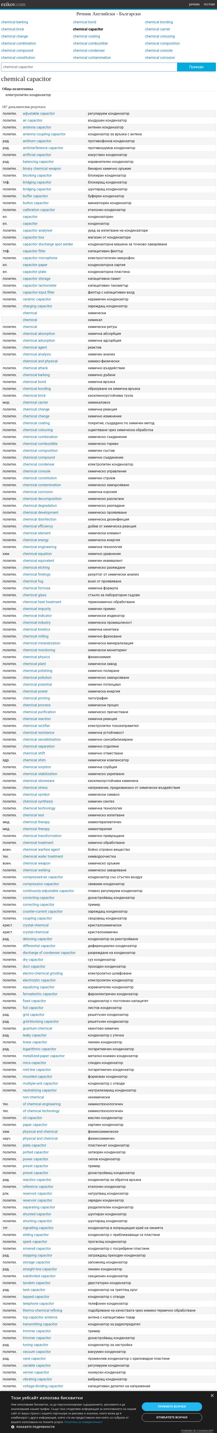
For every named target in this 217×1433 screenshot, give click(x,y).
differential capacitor (39, 946)
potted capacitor (36, 1152)
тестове (209, 4)
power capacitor (35, 1159)
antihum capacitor (37, 141)
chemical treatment (38, 843)
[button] (73, 1427)
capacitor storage (36, 278)
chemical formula (36, 588)
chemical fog (33, 581)
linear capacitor (35, 1042)
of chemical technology (41, 1111)
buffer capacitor (35, 196)
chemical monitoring (39, 650)
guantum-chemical (37, 1028)
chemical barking (14, 22)
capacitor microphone (40, 258)
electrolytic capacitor (39, 980)
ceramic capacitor (37, 299)
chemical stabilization (40, 774)
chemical (30, 313)
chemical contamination (92, 57)
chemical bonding (159, 22)
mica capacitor (34, 1063)
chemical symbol (36, 794)
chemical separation (39, 746)
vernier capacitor (36, 1372)
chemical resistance (38, 732)
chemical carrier (157, 29)
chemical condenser (89, 50)
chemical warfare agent (41, 849)
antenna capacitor (37, 127)
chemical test (33, 815)
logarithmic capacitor (39, 1049)
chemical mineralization (41, 643)
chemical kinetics (36, 629)
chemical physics (36, 657)
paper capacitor (35, 1125)
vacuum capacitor (37, 1352)
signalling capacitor (38, 1228)
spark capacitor (35, 1242)
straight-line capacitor (40, 1269)
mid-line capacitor (37, 1070)
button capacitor (36, 203)
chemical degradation (40, 505)
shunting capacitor (37, 1221)
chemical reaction (37, 719)
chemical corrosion (160, 57)
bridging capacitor (37, 182)
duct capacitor (34, 966)
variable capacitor (37, 1365)
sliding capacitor (36, 1235)
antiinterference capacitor (43, 148)
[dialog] (108, 1412)
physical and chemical (40, 1131)
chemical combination (18, 43)
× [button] (212, 1395)
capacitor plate (34, 272)
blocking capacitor (37, 175)
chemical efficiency (38, 526)
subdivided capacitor (39, 1276)
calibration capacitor (39, 210)
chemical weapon (37, 863)
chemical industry (37, 622)
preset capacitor (35, 1166)
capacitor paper (35, 265)
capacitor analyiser (38, 230)
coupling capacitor (37, 918)
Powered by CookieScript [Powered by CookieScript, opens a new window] (197, 1430)
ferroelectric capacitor (40, 994)
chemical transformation (42, 836)
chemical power (35, 691)
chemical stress (35, 788)
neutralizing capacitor (40, 1090)
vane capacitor (34, 1358)
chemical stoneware (39, 781)
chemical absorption (39, 334)
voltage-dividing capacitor (43, 1386)
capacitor (30, 217)
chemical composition (162, 43)
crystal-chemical (36, 925)
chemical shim (34, 760)
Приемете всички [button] (172, 1406)
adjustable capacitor (39, 113)
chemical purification (39, 712)
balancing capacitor (38, 162)
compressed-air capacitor (43, 877)
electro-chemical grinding (43, 973)
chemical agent (35, 347)
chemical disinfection (40, 519)
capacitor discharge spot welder (48, 244)
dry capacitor (33, 959)
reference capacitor (38, 1186)
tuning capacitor (35, 1345)
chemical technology (39, 808)
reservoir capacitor (37, 1193)
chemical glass (35, 595)
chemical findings (37, 574)
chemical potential (37, 684)
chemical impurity (37, 609)
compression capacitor (41, 884)
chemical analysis (37, 354)
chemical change (14, 36)
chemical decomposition (42, 499)
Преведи (196, 67)
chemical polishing (37, 671)
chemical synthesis (38, 801)
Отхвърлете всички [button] (171, 1417)
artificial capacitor (37, 155)
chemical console (159, 50)
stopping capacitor (37, 1255)
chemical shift (34, 753)
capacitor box (33, 237)
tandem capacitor (37, 1283)
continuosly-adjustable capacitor (48, 891)
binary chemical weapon (42, 168)
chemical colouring (160, 36)
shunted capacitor (37, 1214)
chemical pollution (37, 677)
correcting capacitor (39, 898)
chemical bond (84, 22)
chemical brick (12, 29)
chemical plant (34, 664)
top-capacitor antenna (40, 1317)
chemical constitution (18, 57)
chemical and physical (40, 361)
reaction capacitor (37, 1180)
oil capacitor (32, 1118)
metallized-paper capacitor (44, 1056)
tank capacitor (34, 1290)
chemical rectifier (36, 726)
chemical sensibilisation (42, 739)
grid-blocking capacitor (41, 1021)
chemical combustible (90, 43)
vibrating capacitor (37, 1379)
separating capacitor (39, 1207)
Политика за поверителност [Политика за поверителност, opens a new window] (83, 1422)
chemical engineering (40, 547)
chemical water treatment (43, 856)
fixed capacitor (34, 1001)
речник (194, 4)
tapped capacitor (36, 1297)
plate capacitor (34, 1145)
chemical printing (36, 698)
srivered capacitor (37, 1248)
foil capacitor (33, 1008)
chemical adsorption (39, 340)
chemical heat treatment (42, 602)
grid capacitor (34, 1015)
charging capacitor (37, 306)
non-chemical (33, 1097)
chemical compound (17, 50)
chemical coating (86, 36)
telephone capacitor (38, 1303)
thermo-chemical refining (42, 1310)
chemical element (37, 533)
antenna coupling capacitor (44, 134)
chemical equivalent (38, 561)
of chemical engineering (42, 1104)
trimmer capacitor (37, 1331)
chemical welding (36, 870)
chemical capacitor (88, 29)
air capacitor (33, 120)
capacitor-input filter (39, 292)
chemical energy (36, 540)
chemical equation (37, 554)
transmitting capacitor (40, 1324)
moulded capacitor (37, 1076)
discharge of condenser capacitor (49, 953)
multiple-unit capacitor (40, 1083)
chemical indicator (37, 616)
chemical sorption (37, 767)
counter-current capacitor (43, 911)
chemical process (37, 705)
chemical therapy (36, 822)
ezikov (13, 4)
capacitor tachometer (40, 285)
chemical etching (36, 567)
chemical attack (35, 368)
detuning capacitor (37, 939)
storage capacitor (36, 1262)
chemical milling (36, 636)
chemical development (41, 512)
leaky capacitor (35, 1035)
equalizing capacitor (39, 987)
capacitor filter (34, 251)
